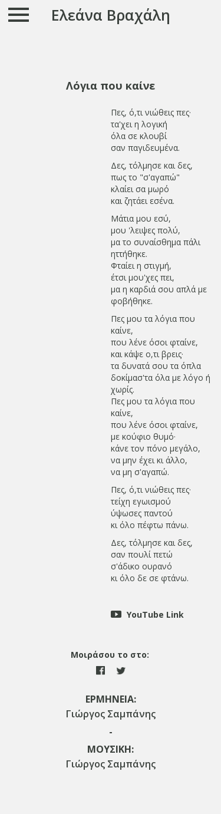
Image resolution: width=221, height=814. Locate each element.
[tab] (110, 86)
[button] (110, 86)
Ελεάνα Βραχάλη (110, 15)
